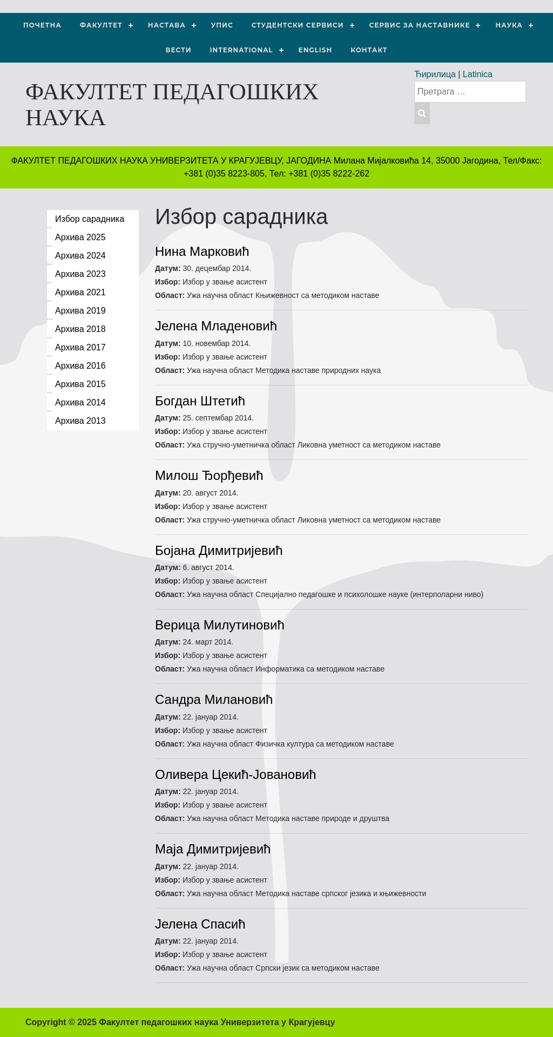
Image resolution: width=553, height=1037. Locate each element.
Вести (179, 50)
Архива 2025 (80, 237)
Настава (167, 25)
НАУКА (508, 25)
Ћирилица (435, 74)
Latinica (478, 74)
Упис (222, 25)
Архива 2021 (80, 292)
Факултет (101, 25)
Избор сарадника (89, 218)
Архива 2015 (80, 384)
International (241, 50)
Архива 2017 (80, 347)
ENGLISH (316, 50)
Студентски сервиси (298, 25)
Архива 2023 (80, 274)
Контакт (368, 50)
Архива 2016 (80, 365)
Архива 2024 (80, 255)
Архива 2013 (80, 420)
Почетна (42, 25)
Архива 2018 (80, 329)
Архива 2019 (80, 310)
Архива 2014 (80, 402)
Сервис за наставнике (419, 25)
